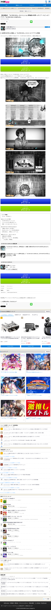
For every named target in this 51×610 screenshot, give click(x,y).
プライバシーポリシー (23, 603)
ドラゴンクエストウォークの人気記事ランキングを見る (10, 462)
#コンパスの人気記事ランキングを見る (7, 456)
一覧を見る (48, 311)
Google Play (25, 69)
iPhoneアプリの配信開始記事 (37, 8)
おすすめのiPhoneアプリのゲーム (24, 8)
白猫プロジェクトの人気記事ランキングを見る (9, 467)
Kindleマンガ (18, 314)
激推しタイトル (28, 11)
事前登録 (21, 11)
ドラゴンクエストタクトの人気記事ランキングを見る (10, 487)
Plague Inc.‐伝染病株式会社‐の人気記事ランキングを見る (10, 482)
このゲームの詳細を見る (12, 269)
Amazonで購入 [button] (10, 346)
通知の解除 (31, 603)
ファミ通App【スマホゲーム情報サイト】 (9, 8)
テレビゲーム (35, 314)
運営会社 (16, 603)
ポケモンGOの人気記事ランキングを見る (8, 492)
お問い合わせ (6, 603)
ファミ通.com (37, 603)
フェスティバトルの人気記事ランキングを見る (9, 477)
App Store (25, 62)
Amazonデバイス (26, 314)
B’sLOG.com (43, 603)
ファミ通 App (5, 2)
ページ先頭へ (47, 598)
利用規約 (12, 603)
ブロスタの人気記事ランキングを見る (7, 472)
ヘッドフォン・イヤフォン (7, 314)
